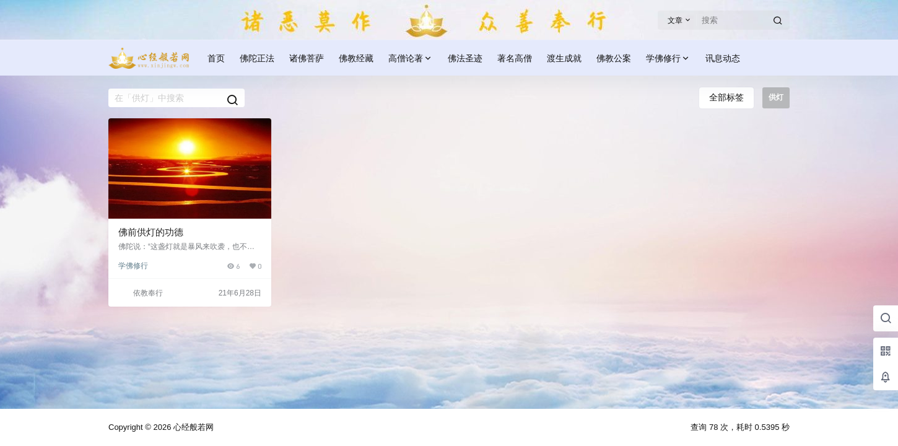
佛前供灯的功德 (150, 232)
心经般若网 (192, 427)
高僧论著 (410, 58)
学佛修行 (668, 58)
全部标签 (726, 97)
